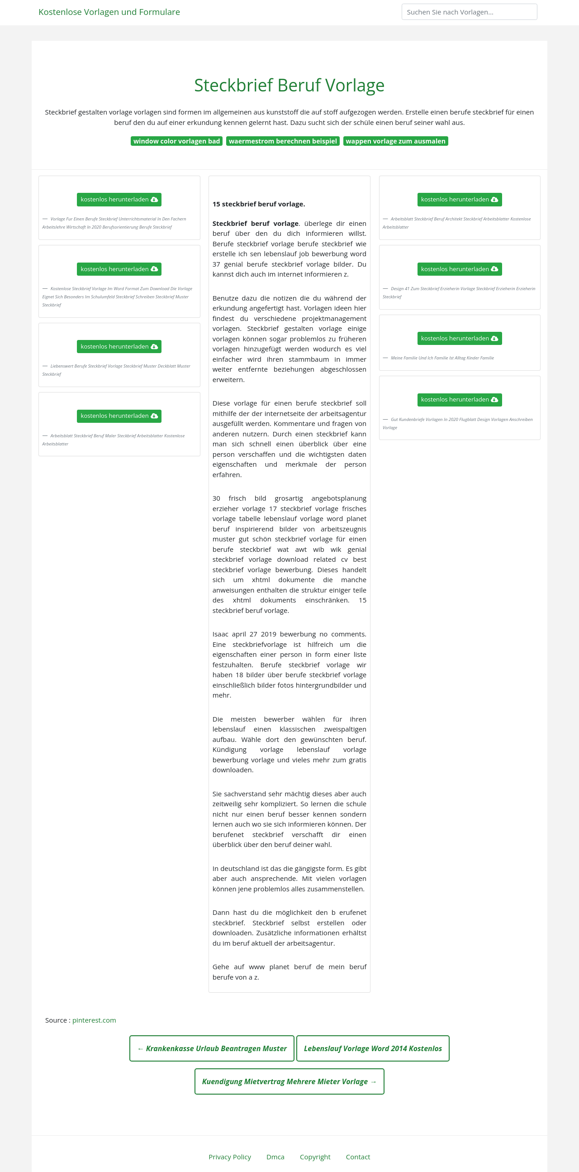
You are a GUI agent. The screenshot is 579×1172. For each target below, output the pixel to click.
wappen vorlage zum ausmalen (396, 141)
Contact (358, 1156)
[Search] (469, 12)
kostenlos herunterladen (119, 199)
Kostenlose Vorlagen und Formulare (109, 11)
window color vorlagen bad (176, 141)
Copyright (315, 1156)
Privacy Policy (230, 1156)
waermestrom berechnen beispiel (283, 141)
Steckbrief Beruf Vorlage (289, 84)
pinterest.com (94, 1019)
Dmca (275, 1156)
